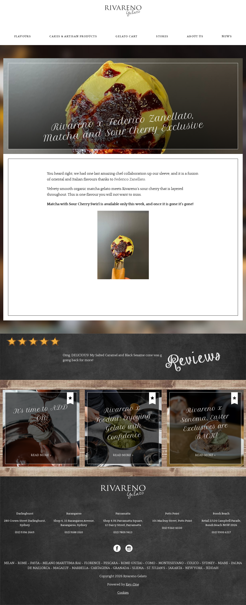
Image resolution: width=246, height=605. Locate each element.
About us (195, 36)
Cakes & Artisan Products (73, 36)
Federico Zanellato (129, 179)
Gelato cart (126, 36)
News (227, 36)
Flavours (22, 36)
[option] (84, 355)
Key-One (132, 584)
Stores (162, 36)
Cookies (123, 593)
